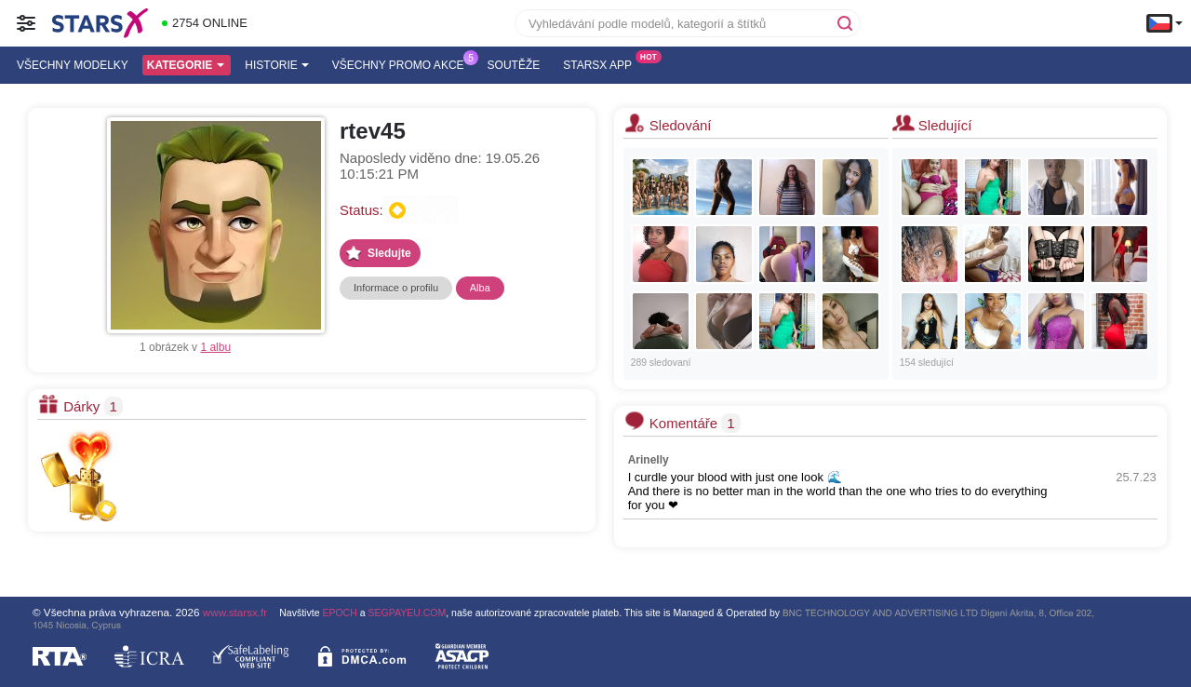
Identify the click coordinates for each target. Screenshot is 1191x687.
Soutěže (514, 65)
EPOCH (339, 612)
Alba (480, 287)
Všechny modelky (72, 65)
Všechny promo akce (403, 63)
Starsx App (602, 63)
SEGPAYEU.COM (407, 612)
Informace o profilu (396, 287)
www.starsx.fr (235, 612)
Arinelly (648, 459)
